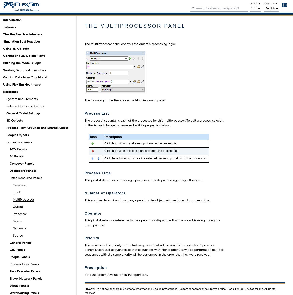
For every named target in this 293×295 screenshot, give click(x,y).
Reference (10, 92)
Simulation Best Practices (21, 41)
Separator (20, 228)
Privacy (89, 289)
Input (16, 192)
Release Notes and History (25, 106)
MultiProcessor (23, 199)
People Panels (20, 257)
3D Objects (14, 120)
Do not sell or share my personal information (123, 289)
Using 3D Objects (16, 48)
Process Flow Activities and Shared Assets (37, 128)
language (270, 3)
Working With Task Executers (24, 70)
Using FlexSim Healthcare (22, 84)
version (255, 3)
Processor (20, 214)
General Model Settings (23, 113)
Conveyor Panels (22, 163)
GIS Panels (17, 250)
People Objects (17, 135)
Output (18, 207)
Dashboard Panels (23, 171)
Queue (17, 221)
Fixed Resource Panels (26, 178)
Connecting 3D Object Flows (24, 56)
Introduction (12, 20)
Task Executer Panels (25, 271)
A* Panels (17, 156)
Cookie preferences (165, 289)
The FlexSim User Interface (22, 34)
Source (18, 235)
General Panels (20, 243)
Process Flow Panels (24, 264)
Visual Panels (19, 286)
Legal (231, 289)
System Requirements (22, 99)
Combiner (20, 185)
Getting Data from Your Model (25, 77)
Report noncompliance (193, 289)
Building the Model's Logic (22, 63)
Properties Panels (19, 142)
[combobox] (219, 9)
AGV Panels (18, 149)
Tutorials (9, 27)
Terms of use (218, 289)
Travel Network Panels (26, 278)
